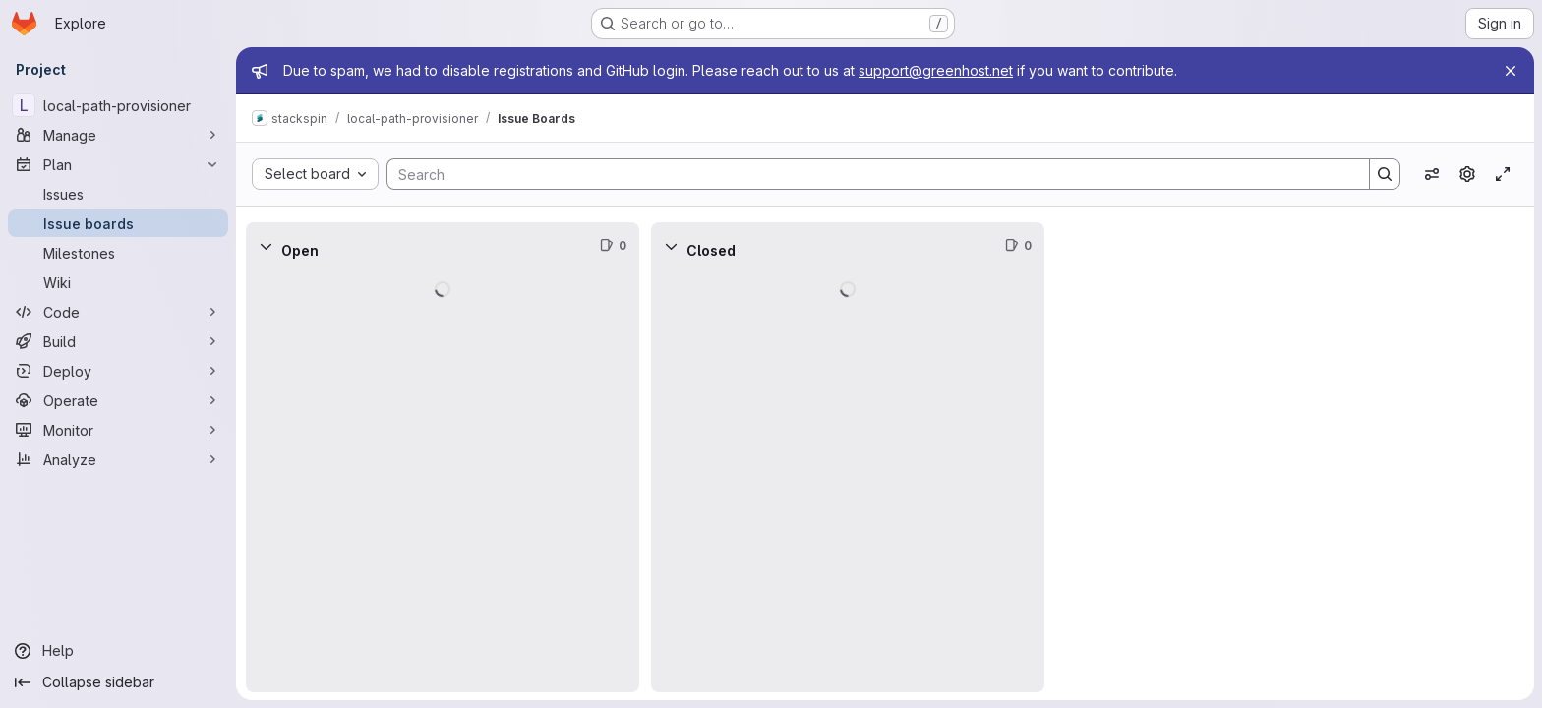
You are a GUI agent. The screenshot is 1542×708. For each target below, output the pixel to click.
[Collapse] (265, 246)
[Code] (118, 311)
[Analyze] (118, 459)
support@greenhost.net (936, 70)
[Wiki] (118, 282)
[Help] (118, 651)
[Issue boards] (118, 223)
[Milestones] (118, 252)
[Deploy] (118, 370)
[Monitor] (118, 429)
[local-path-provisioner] (118, 105)
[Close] (1510, 71)
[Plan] (118, 164)
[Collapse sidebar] (118, 682)
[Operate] (118, 400)
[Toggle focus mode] (1502, 174)
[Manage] (118, 134)
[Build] (118, 341)
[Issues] (118, 193)
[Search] (868, 174)
